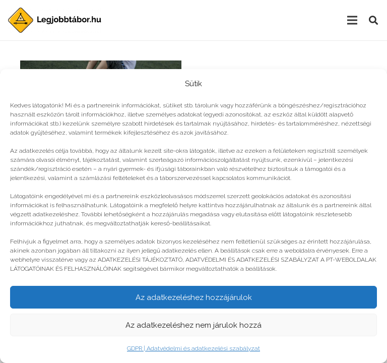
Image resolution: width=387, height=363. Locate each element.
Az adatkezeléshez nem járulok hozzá (193, 325)
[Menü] (352, 20)
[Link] (54, 20)
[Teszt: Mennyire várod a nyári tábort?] (100, 67)
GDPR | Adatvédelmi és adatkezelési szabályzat (193, 348)
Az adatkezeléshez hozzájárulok (194, 297)
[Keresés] (373, 20)
